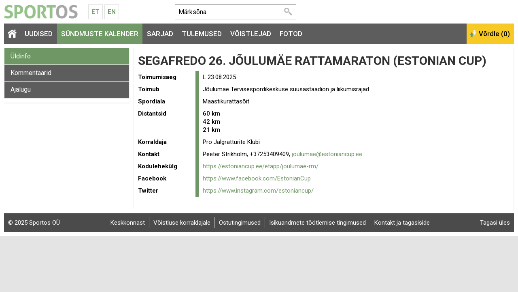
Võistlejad (250, 34)
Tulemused (202, 34)
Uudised (39, 34)
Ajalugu (21, 89)
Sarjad (160, 34)
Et (95, 11)
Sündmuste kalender (99, 34)
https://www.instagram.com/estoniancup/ (258, 190)
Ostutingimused (240, 222)
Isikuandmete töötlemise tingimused (317, 222)
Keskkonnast (127, 222)
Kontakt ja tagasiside (402, 222)
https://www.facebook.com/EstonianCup (257, 178)
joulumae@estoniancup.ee (327, 154)
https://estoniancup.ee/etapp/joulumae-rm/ (260, 166)
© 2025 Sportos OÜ (34, 222)
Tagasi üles (495, 222)
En (112, 11)
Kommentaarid (31, 73)
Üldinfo (21, 56)
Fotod (291, 34)
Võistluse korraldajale (181, 222)
